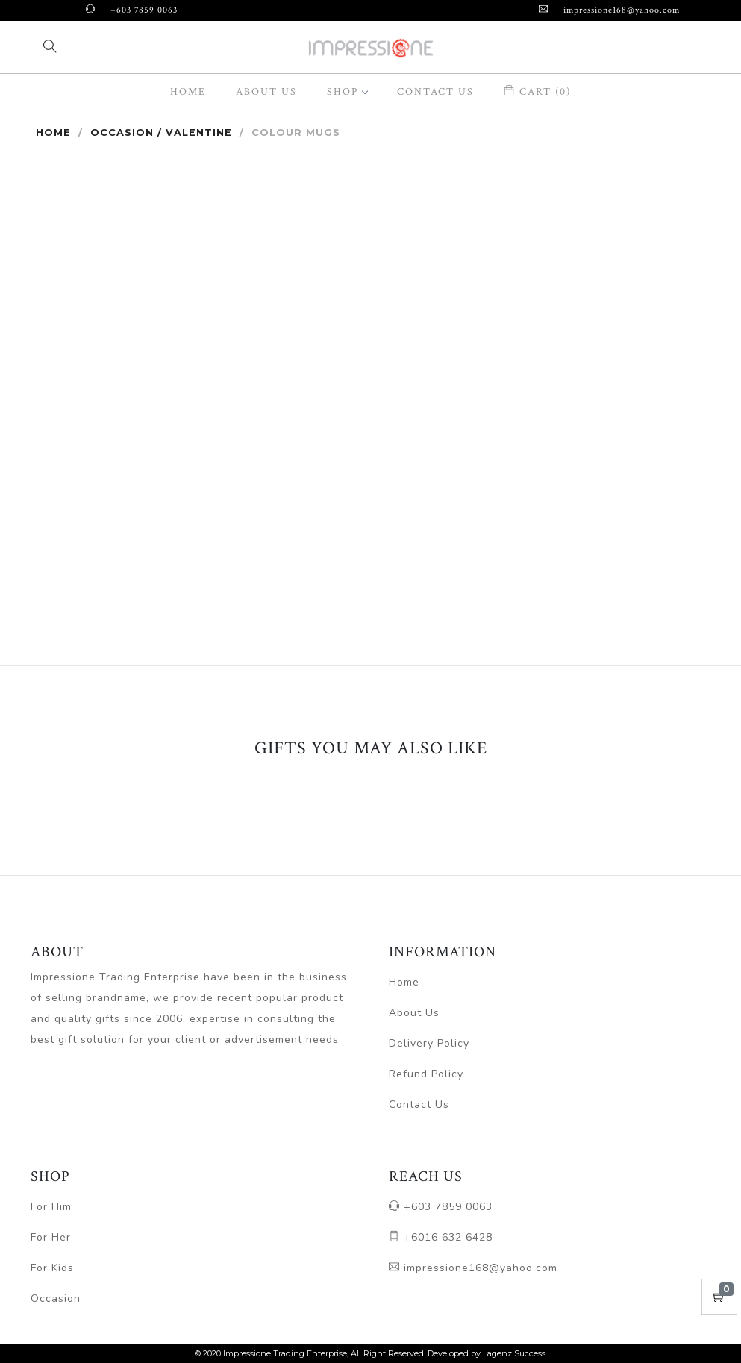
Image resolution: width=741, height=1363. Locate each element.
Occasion (56, 1298)
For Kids (52, 1268)
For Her (51, 1237)
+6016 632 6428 (441, 1237)
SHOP (347, 91)
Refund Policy (426, 1074)
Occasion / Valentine (161, 132)
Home (188, 91)
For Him (51, 1207)
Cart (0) (537, 91)
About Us (266, 91)
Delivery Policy (429, 1043)
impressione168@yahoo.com (621, 10)
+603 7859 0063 (441, 1207)
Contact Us (435, 91)
